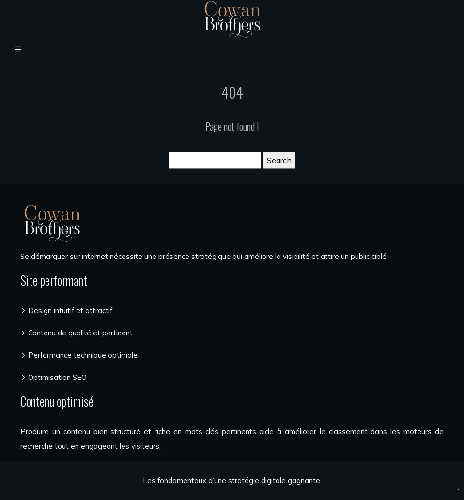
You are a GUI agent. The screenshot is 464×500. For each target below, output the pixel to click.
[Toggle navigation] (18, 50)
